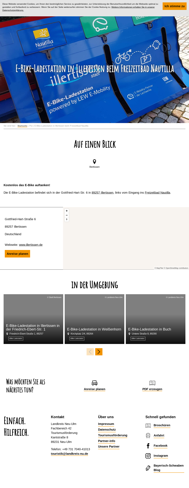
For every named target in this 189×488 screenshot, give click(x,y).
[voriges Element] (90, 351)
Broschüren (162, 425)
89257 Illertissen (102, 192)
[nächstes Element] (98, 351)
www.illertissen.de (31, 244)
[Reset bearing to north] (67, 219)
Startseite (22, 126)
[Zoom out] (67, 215)
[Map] (126, 238)
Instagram (161, 455)
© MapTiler (159, 268)
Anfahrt (159, 435)
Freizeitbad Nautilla (157, 192)
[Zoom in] (67, 211)
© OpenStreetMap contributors (176, 268)
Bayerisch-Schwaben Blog (169, 468)
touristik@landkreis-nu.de (69, 453)
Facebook (160, 445)
